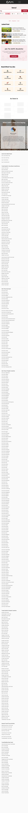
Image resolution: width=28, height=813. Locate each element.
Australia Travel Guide (5, 612)
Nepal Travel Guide (5, 622)
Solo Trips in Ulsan (5, 343)
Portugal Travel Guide (5, 640)
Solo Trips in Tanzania (5, 572)
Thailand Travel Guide (5, 620)
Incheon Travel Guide (5, 284)
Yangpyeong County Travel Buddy (7, 759)
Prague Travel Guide (5, 212)
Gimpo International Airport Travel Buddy (8, 744)
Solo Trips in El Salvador (5, 433)
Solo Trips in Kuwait (5, 478)
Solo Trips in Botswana (5, 403)
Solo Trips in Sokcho (5, 346)
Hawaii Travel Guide (5, 176)
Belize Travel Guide (5, 691)
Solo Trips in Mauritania (5, 502)
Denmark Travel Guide (5, 696)
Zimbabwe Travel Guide (5, 716)
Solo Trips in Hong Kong (5, 454)
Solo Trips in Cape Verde (5, 410)
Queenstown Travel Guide (6, 242)
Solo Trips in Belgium (5, 397)
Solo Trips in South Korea (6, 477)
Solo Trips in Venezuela (5, 593)
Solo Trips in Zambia (5, 598)
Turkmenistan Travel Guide (6, 719)
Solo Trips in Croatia (5, 419)
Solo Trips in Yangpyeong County (7, 297)
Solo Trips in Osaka (5, 363)
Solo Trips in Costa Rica (5, 418)
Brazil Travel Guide (5, 643)
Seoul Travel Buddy (5, 745)
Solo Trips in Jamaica (5, 469)
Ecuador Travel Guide (5, 689)
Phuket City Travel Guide (6, 243)
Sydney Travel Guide (5, 276)
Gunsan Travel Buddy (5, 764)
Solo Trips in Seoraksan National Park (8, 313)
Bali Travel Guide (4, 275)
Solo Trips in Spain (4, 562)
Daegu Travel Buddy (5, 753)
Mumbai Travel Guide (5, 197)
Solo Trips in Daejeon (5, 360)
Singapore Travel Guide (5, 205)
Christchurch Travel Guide (6, 250)
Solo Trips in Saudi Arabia (6, 549)
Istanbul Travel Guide (5, 265)
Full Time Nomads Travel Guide (7, 729)
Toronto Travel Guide (5, 199)
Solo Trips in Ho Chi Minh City (6, 312)
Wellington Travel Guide (5, 218)
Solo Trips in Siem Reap (5, 340)
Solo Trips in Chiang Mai (5, 335)
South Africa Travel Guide (6, 670)
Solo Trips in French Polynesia (6, 441)
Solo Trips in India (4, 459)
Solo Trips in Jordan (5, 472)
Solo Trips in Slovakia (5, 557)
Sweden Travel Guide (5, 711)
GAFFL (10, 20)
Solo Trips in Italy (4, 467)
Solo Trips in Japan (5, 470)
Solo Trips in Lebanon (5, 485)
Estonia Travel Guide (5, 678)
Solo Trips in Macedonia (5, 490)
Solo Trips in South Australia (6, 348)
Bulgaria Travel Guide (5, 681)
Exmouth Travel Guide (5, 202)
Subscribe (14, 56)
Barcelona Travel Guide (5, 260)
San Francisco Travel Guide (6, 232)
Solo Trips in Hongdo (5, 353)
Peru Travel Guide (4, 633)
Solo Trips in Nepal (5, 518)
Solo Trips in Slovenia (5, 559)
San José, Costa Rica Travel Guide (7, 182)
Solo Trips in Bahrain (5, 392)
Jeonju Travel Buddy (5, 791)
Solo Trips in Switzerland (6, 567)
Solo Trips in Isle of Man (5, 498)
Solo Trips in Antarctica (5, 379)
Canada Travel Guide (5, 655)
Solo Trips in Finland (5, 438)
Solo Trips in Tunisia (5, 577)
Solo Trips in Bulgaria (5, 406)
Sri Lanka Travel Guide (5, 658)
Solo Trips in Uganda (5, 583)
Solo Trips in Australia (5, 385)
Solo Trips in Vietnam (5, 595)
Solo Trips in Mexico (5, 505)
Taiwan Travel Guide (5, 671)
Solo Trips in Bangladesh (6, 393)
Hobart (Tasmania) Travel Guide (7, 238)
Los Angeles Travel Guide (6, 251)
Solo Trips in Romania (5, 542)
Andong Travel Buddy (5, 774)
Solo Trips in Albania (5, 374)
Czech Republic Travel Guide (6, 676)
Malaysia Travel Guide (5, 642)
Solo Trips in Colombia (5, 416)
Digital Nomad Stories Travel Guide (7, 725)
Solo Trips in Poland (5, 536)
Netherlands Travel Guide (6, 653)
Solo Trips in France (5, 439)
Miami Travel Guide (5, 209)
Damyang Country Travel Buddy (7, 772)
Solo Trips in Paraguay (5, 531)
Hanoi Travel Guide (5, 210)
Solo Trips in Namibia (5, 516)
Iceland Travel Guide (5, 628)
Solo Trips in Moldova (5, 508)
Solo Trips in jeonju (5, 315)
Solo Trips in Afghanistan (6, 372)
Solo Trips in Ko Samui (5, 308)
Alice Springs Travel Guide (6, 229)
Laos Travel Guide (4, 666)
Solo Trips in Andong (5, 345)
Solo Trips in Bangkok (5, 328)
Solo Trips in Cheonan (5, 358)
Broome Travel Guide (5, 237)
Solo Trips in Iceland (5, 457)
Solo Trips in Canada (5, 408)
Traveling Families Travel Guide (7, 738)
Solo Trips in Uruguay (5, 590)
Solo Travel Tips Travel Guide (6, 736)
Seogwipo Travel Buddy (5, 780)
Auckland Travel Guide (5, 262)
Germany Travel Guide (5, 625)
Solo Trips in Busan (5, 292)
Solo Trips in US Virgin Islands (6, 596)
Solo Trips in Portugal (5, 537)
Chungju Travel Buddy (5, 777)
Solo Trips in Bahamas (5, 390)
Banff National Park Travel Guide (7, 220)
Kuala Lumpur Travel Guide (6, 172)
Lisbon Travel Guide (5, 227)
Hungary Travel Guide (5, 675)
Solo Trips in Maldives (5, 495)
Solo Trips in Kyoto (5, 306)
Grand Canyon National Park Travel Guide (8, 204)
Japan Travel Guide (5, 631)
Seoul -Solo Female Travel (6, 155)
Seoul (18, 20)
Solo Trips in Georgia (5, 443)
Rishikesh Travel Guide (5, 189)
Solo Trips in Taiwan (5, 569)
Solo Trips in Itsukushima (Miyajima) (7, 332)
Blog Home (14, 20)
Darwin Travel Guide (5, 263)
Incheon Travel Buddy (5, 752)
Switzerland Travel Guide (6, 636)
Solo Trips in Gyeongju (5, 303)
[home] (10, 2)
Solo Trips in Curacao (5, 603)
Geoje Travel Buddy (5, 762)
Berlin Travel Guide (5, 225)
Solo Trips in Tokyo (5, 305)
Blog (7, 13)
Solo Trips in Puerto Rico (5, 539)
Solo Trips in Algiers (5, 325)
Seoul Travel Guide (5, 169)
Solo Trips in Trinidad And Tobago (7, 575)
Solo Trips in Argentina (5, 380)
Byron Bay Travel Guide (5, 258)
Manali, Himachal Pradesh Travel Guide (8, 257)
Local (19, 13)
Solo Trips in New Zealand (6, 521)
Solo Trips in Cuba (4, 421)
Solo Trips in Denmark (5, 426)
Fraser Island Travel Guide (6, 192)
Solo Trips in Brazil (5, 405)
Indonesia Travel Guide (5, 638)
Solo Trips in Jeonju (5, 350)
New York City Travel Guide (6, 271)
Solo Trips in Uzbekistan (5, 591)
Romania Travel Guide (5, 668)
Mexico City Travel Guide (6, 217)
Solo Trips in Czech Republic (6, 424)
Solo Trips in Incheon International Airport (8, 318)
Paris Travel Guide (4, 270)
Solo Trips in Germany (5, 444)
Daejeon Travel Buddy (5, 771)
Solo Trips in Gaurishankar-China (7, 357)
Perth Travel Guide (5, 268)
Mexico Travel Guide (5, 630)
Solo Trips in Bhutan (5, 400)
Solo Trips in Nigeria (5, 524)
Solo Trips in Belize (5, 398)
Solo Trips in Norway (5, 526)
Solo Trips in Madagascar (6, 492)
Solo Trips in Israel (4, 465)
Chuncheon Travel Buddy (6, 755)
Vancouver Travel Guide (5, 230)
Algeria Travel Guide (5, 714)
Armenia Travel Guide (5, 706)
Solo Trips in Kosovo (5, 604)
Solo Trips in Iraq (4, 462)
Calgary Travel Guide (5, 174)
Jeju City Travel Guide (5, 283)
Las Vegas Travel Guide (5, 248)
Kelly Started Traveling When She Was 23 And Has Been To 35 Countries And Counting (18, 40)
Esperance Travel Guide (5, 187)
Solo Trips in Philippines (5, 534)
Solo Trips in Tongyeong (5, 323)
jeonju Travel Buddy (5, 757)
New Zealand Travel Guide (6, 618)
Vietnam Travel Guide (5, 623)
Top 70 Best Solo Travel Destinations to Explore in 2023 (19, 34)
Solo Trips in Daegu (5, 298)
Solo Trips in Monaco (5, 510)
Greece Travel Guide (5, 648)
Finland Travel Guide (5, 703)
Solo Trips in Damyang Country (7, 366)
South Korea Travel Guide (6, 656)
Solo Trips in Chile (4, 411)
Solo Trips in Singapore (5, 556)
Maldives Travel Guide (5, 650)
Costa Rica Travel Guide (5, 645)
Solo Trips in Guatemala (5, 452)
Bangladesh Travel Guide (6, 664)
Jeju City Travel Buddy (5, 750)
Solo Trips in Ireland (5, 464)
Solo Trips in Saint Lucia (5, 547)
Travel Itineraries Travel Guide (6, 732)
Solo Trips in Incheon (5, 333)
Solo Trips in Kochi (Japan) (6, 352)
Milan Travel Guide (5, 179)
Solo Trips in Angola (5, 377)
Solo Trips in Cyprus (5, 423)
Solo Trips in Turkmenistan (6, 580)
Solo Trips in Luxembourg (6, 488)
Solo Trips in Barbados (5, 395)
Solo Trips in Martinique (5, 500)
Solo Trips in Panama (5, 529)
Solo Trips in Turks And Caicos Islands (8, 582)
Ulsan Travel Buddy (5, 760)
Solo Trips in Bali (4, 337)
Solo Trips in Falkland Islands (6, 436)
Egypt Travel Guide (5, 684)
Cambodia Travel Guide (5, 663)
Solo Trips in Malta (5, 497)
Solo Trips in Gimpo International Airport (8, 320)
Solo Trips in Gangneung (5, 300)
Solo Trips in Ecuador (5, 429)
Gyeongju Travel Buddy (5, 787)
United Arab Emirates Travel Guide (7, 686)
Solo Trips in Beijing (5, 295)
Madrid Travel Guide (5, 207)
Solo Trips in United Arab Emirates (7, 585)
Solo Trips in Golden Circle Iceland (7, 310)
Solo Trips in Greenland (5, 449)
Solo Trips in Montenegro (6, 601)
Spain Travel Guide (5, 617)
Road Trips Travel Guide (5, 730)
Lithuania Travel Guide (5, 709)
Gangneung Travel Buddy (6, 765)
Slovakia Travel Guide (5, 704)
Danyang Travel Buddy (5, 767)
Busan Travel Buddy (5, 747)
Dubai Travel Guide (5, 253)
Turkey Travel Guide (5, 651)
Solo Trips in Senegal (5, 551)
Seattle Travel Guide (5, 190)
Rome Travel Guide (5, 245)
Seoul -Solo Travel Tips (5, 157)
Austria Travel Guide (5, 701)
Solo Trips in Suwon (5, 317)
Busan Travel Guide (5, 281)
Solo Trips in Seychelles (5, 554)
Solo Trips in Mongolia (5, 511)
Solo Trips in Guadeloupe (6, 451)
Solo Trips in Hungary (5, 456)
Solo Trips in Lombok (5, 338)
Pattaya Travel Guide (5, 185)
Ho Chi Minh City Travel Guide (6, 195)
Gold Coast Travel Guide (5, 215)
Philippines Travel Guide (5, 661)
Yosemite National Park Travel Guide (7, 177)
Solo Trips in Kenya (5, 475)
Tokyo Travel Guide (5, 223)
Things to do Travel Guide (6, 734)
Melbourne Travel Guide (5, 278)
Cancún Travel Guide (5, 235)
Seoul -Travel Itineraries (5, 162)
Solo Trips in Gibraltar (5, 446)
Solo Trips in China (5, 413)
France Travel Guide (5, 673)
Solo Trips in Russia (5, 544)
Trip (13, 13)
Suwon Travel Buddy (5, 789)
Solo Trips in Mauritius (5, 503)
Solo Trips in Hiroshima (5, 330)
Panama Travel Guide (5, 688)
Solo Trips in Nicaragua (5, 523)
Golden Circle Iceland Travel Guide (7, 171)
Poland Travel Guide (5, 695)
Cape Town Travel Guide (5, 184)
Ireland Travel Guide (5, 708)
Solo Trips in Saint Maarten (6, 606)
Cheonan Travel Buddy (5, 779)
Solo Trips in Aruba (5, 384)
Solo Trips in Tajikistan (5, 570)
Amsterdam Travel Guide (6, 240)
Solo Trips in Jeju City (5, 293)
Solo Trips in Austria (5, 387)
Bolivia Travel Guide (5, 717)
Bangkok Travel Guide (5, 273)
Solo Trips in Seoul (5, 290)
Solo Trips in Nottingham (5, 326)
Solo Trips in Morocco (5, 513)
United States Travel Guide (6, 615)
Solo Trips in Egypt (5, 431)
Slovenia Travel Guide (5, 698)
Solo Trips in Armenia (5, 382)
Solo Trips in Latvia (5, 483)
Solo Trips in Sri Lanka (5, 564)
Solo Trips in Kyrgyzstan (5, 480)
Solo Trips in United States (6, 588)
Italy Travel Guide (4, 683)
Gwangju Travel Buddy (5, 784)
